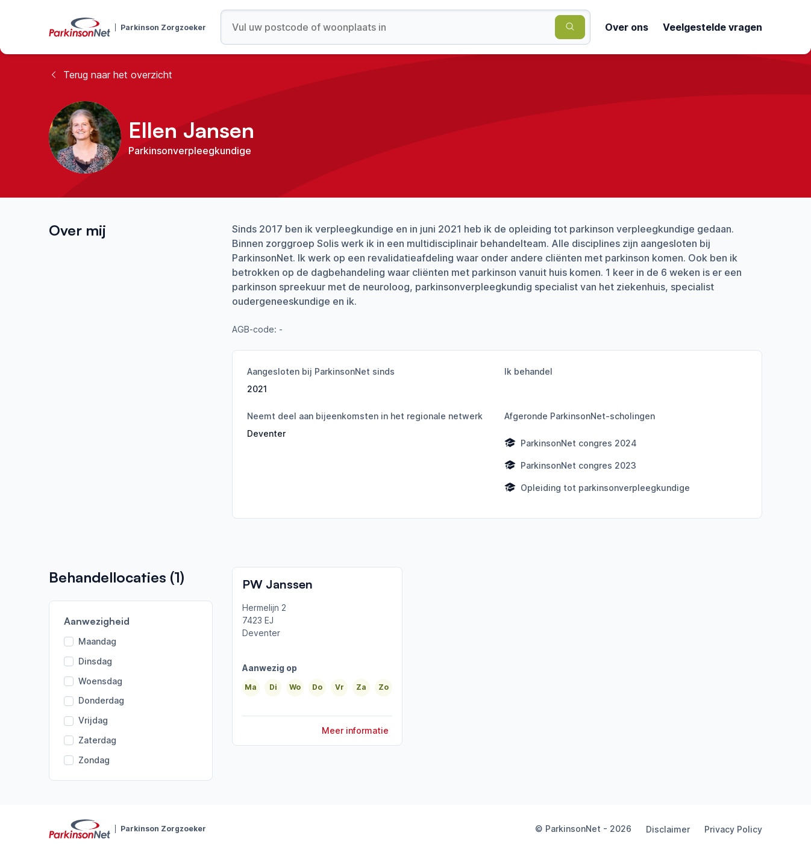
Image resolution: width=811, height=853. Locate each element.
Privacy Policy (733, 829)
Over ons (626, 27)
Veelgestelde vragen (712, 27)
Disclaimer (668, 829)
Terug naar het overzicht (110, 75)
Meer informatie (355, 730)
